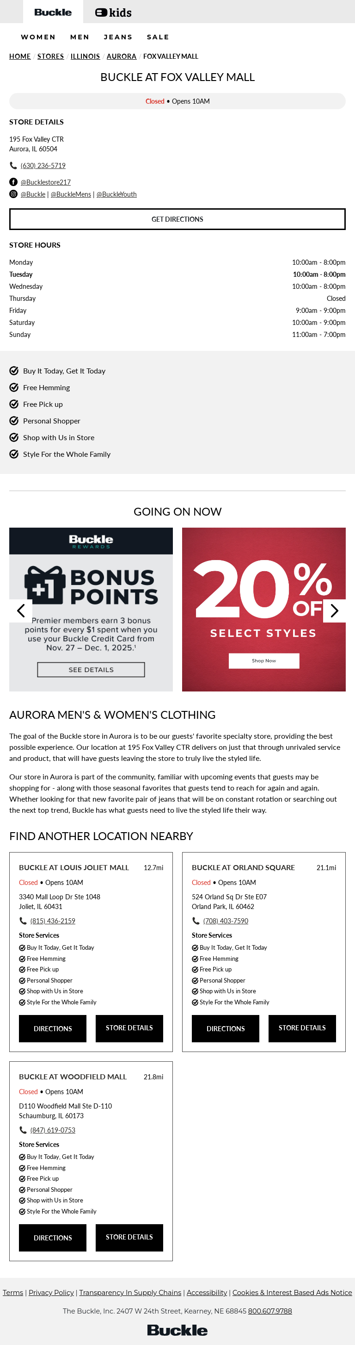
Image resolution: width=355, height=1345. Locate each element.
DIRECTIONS (53, 1029)
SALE (158, 37)
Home (20, 56)
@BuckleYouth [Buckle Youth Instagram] (117, 194)
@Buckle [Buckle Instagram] (33, 194)
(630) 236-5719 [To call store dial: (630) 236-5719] (43, 165)
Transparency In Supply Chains (131, 1293)
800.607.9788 (270, 1311)
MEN (80, 37)
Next (334, 611)
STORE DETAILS (129, 1028)
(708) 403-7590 (225, 921)
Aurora (122, 56)
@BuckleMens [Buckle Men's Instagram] (71, 194)
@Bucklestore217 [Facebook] (46, 182)
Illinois (85, 56)
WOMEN (38, 37)
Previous (20, 611)
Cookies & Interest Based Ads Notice (292, 1293)
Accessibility (207, 1293)
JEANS (118, 37)
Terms (13, 1293)
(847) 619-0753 (53, 1130)
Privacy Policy (51, 1293)
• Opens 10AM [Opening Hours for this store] (51, 882)
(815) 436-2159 (53, 921)
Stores (50, 56)
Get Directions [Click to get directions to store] (177, 219)
